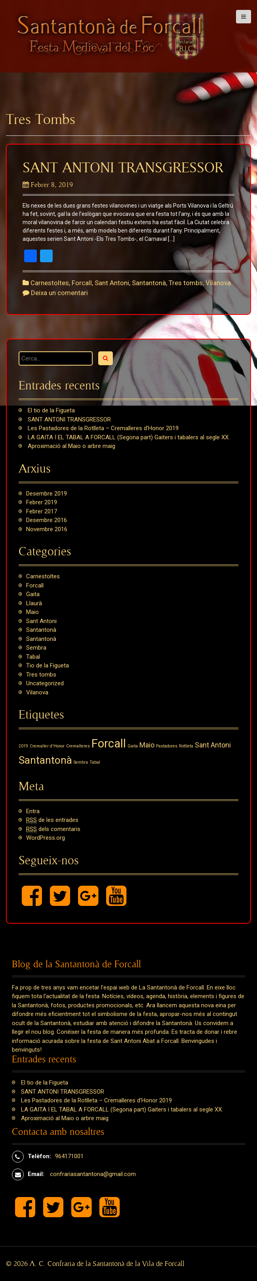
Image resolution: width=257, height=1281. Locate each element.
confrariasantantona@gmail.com (93, 1174)
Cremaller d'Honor (47, 746)
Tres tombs (186, 283)
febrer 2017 (41, 511)
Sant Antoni (112, 283)
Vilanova (218, 283)
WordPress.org (45, 837)
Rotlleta (186, 746)
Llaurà (34, 603)
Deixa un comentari (59, 293)
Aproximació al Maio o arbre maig (71, 446)
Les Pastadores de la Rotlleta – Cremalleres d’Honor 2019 (103, 428)
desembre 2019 (46, 493)
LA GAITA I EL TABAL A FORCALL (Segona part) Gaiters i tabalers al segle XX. (129, 437)
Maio (32, 612)
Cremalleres (78, 746)
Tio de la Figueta (47, 665)
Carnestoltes (49, 283)
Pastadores (166, 746)
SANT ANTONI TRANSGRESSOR (123, 168)
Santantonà (149, 283)
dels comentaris (53, 829)
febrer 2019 (41, 502)
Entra (33, 811)
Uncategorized (45, 683)
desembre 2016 (46, 520)
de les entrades (52, 820)
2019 (23, 746)
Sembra (36, 647)
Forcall (82, 283)
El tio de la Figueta (51, 410)
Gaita (33, 594)
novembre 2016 (46, 529)
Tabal (33, 656)
